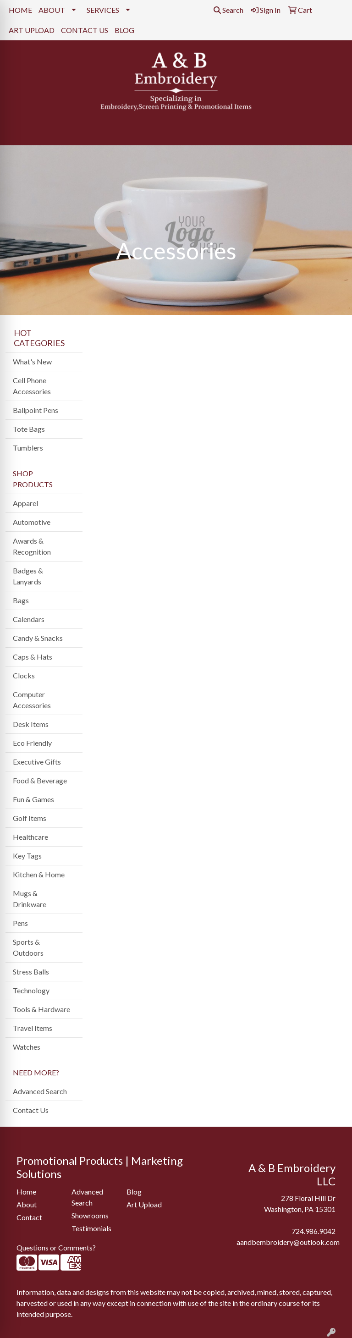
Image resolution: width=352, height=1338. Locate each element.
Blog (134, 1191)
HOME (20, 10)
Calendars (28, 619)
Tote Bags (29, 428)
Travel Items (32, 1028)
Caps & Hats (32, 656)
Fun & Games (33, 799)
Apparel (25, 503)
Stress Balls (31, 971)
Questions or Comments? (56, 1247)
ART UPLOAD (32, 30)
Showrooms (90, 1215)
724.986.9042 (314, 1231)
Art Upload (144, 1204)
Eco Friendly (32, 742)
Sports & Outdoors (28, 947)
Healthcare (30, 836)
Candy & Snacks (38, 637)
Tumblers (28, 447)
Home (26, 1191)
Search (228, 10)
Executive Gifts (37, 761)
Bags (21, 600)
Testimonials (91, 1228)
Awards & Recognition (32, 546)
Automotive (31, 522)
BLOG (124, 30)
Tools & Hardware (41, 1009)
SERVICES (103, 10)
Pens (20, 923)
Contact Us (31, 1110)
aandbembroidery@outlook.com (288, 1242)
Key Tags (27, 855)
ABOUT (51, 10)
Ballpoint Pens (35, 410)
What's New (32, 361)
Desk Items (31, 724)
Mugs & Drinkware (29, 899)
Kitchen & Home (39, 874)
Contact (29, 1217)
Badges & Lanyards (28, 576)
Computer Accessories (32, 700)
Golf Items (29, 818)
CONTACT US (84, 30)
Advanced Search (40, 1091)
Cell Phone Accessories (32, 386)
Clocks (24, 675)
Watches (26, 1046)
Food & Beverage (40, 780)
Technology (31, 990)
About (26, 1204)
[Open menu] (333, 132)
